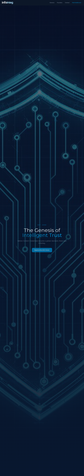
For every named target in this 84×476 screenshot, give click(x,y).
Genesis (52, 2)
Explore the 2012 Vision (42, 251)
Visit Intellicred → (77, 2)
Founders (59, 2)
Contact (67, 2)
